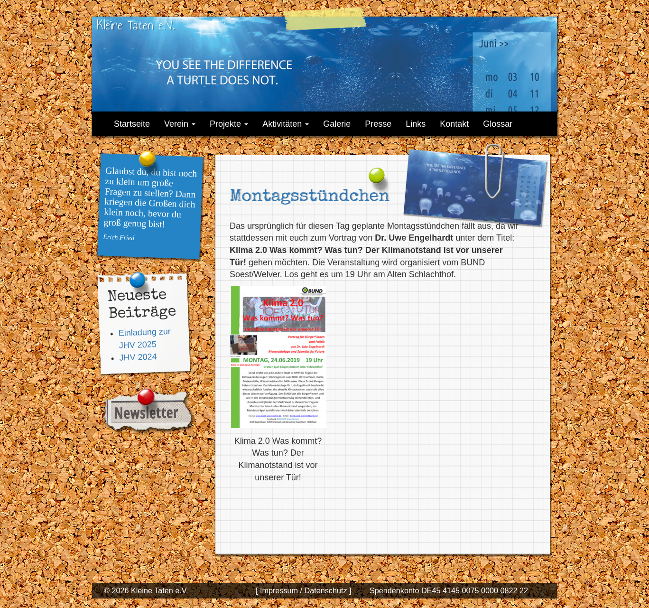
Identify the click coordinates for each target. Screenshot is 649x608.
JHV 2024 (138, 356)
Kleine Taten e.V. (136, 25)
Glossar (497, 124)
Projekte (229, 124)
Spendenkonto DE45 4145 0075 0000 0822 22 (449, 590)
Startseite (132, 124)
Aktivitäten (285, 124)
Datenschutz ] (326, 590)
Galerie (337, 124)
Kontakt (454, 124)
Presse (378, 124)
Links (416, 124)
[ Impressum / (279, 590)
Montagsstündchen (309, 197)
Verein (179, 124)
